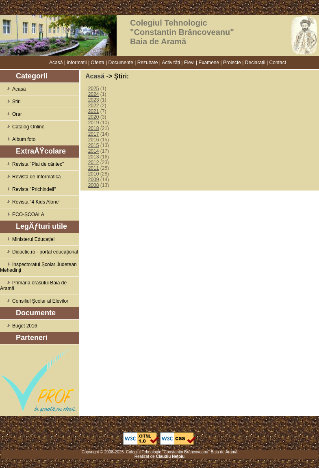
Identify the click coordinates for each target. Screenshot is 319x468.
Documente (121, 62)
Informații (77, 62)
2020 (93, 117)
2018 (93, 128)
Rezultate (147, 62)
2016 (93, 140)
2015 (93, 145)
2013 (93, 157)
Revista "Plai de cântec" (32, 164)
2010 (93, 174)
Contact (277, 62)
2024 (93, 94)
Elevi (189, 62)
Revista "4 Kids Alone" (30, 202)
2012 (93, 162)
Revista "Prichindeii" (28, 189)
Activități (171, 62)
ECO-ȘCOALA (22, 214)
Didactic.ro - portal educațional (39, 252)
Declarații (255, 62)
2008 (93, 185)
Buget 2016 (18, 326)
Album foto (17, 139)
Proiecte (232, 62)
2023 (93, 100)
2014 (93, 151)
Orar (11, 114)
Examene (208, 62)
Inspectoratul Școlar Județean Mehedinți (38, 267)
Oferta (97, 62)
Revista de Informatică (30, 177)
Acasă (56, 62)
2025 (93, 88)
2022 (93, 105)
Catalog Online (22, 127)
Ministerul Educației (27, 239)
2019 (93, 123)
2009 (93, 179)
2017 (93, 134)
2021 (93, 111)
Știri (10, 101)
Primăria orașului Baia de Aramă (33, 285)
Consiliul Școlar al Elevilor (34, 301)
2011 (93, 168)
